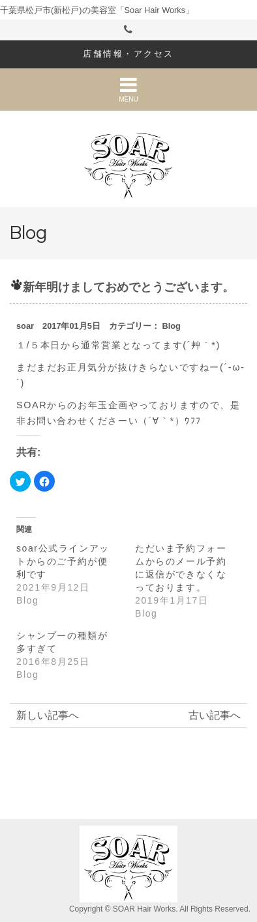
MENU (128, 89)
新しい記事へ (47, 715)
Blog (171, 326)
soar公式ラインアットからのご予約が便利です (63, 561)
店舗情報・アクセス (128, 54)
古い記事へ (215, 715)
